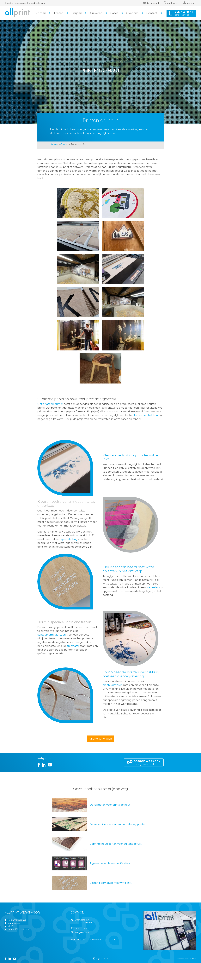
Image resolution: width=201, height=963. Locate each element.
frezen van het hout (146, 415)
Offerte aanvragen (100, 738)
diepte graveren (113, 685)
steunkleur (153, 587)
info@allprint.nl (82, 932)
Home (54, 144)
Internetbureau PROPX (186, 959)
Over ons (132, 13)
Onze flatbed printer (50, 404)
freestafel (73, 646)
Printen (40, 13)
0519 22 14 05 (81, 928)
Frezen (59, 13)
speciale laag (69, 539)
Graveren (96, 13)
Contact (151, 13)
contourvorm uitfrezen (51, 634)
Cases (114, 13)
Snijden (76, 13)
